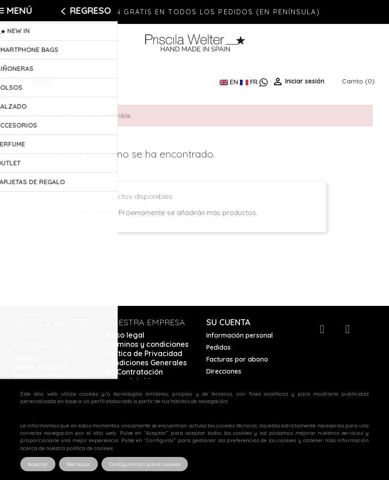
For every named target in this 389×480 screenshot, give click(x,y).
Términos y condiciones (147, 344)
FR (249, 82)
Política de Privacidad (144, 353)
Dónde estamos (40, 367)
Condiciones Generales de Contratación (146, 367)
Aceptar (38, 464)
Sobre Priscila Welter (49, 376)
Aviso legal (125, 335)
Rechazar (78, 464)
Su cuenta (228, 322)
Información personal (239, 335)
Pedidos (218, 347)
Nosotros (28, 358)
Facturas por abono (237, 359)
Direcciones (223, 371)
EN (230, 82)
